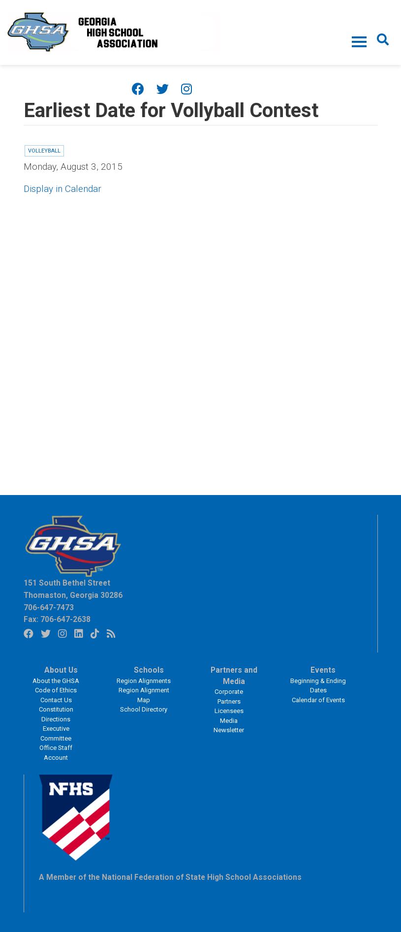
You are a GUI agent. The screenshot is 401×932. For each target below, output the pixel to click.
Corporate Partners (229, 696)
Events (323, 670)
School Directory (143, 709)
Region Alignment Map (144, 695)
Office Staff (55, 747)
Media (229, 720)
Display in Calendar (62, 188)
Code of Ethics (56, 690)
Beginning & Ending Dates (318, 685)
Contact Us (56, 700)
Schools (149, 670)
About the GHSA (55, 680)
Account (56, 757)
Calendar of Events (318, 700)
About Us (61, 670)
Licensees (229, 711)
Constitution (56, 709)
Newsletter (229, 730)
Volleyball (44, 151)
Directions (55, 719)
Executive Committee (55, 733)
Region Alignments (144, 680)
